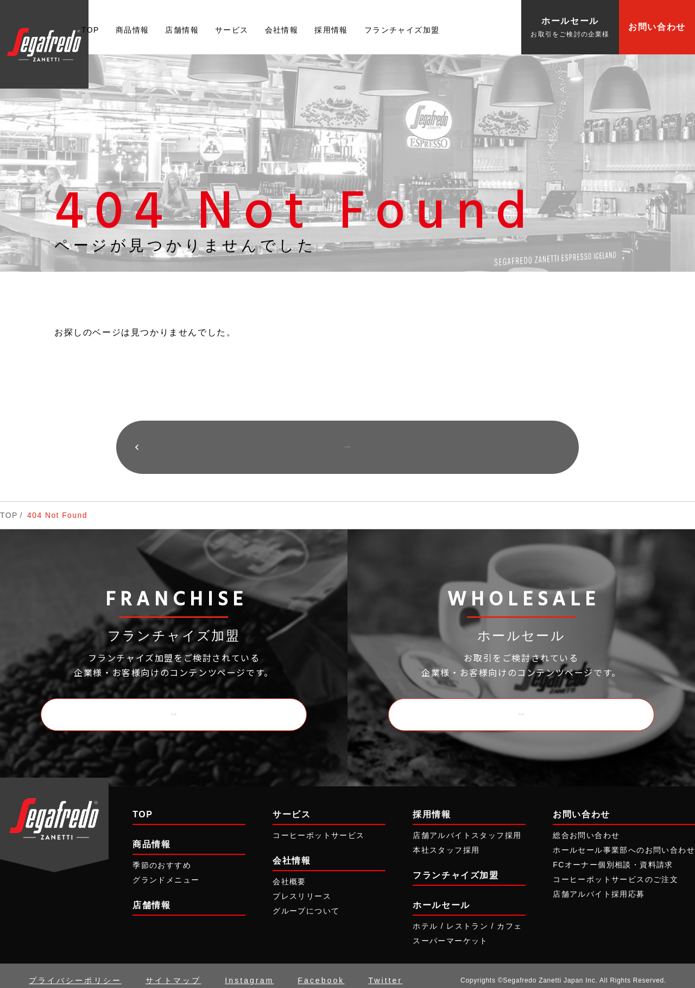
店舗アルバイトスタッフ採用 (467, 825)
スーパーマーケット (450, 931)
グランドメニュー (165, 870)
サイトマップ (173, 971)
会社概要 (289, 871)
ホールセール (441, 896)
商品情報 (132, 30)
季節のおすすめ (161, 855)
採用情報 (331, 30)
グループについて (306, 901)
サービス (232, 30)
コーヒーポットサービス (318, 825)
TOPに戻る (347, 442)
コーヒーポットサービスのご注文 (615, 870)
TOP (90, 30)
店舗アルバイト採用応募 (599, 884)
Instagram (249, 971)
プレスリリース (302, 887)
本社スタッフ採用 (446, 840)
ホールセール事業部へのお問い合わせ (624, 840)
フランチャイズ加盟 (402, 30)
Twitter (385, 971)
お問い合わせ (657, 27)
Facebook (321, 971)
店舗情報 (182, 30)
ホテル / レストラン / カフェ (467, 916)
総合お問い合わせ (586, 825)
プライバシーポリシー (75, 971)
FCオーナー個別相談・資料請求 (613, 855)
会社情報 (282, 30)
